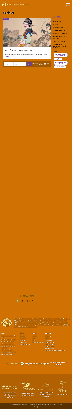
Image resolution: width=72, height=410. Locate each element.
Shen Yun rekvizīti (49, 347)
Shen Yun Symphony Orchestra (8, 340)
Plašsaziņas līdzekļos (25, 345)
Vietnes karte (48, 407)
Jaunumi (35, 336)
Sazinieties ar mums (25, 407)
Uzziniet (8, 13)
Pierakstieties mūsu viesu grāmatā (58, 364)
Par (2, 334)
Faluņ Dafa (57, 59)
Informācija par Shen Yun (7, 344)
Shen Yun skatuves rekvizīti (59, 37)
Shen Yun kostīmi (59, 30)
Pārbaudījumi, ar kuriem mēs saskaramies (8, 347)
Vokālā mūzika (58, 27)
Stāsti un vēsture (59, 41)
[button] (19, 65)
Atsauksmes (23, 343)
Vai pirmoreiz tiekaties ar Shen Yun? (8, 337)
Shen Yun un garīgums (6, 350)
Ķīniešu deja (57, 21)
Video (22, 334)
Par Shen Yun (23, 338)
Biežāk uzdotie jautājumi (7, 355)
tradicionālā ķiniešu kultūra (61, 62)
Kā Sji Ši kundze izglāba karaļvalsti (18, 51)
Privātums (41, 407)
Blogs (34, 341)
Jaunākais (22, 336)
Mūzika (55, 24)
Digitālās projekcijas (60, 33)
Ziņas (34, 334)
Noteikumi (34, 407)
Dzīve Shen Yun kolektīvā (7, 342)
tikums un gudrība (60, 67)
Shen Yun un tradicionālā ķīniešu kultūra (59, 46)
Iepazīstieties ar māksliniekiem (8, 353)
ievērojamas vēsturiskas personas (61, 55)
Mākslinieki (22, 341)
